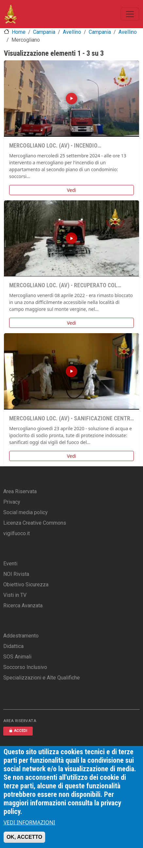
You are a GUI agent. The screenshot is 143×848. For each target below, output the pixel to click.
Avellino (72, 32)
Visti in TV (15, 595)
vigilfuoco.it (16, 533)
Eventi (10, 563)
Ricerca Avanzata (23, 605)
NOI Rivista (16, 574)
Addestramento (21, 636)
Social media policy (25, 512)
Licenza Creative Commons (34, 523)
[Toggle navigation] (130, 14)
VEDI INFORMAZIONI (29, 822)
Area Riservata (20, 491)
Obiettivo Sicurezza (25, 584)
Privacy (11, 502)
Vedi (71, 190)
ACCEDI (18, 731)
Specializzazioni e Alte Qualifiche (41, 678)
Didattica (13, 646)
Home (19, 32)
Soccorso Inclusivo (25, 667)
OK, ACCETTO (24, 837)
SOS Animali (17, 657)
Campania (44, 32)
